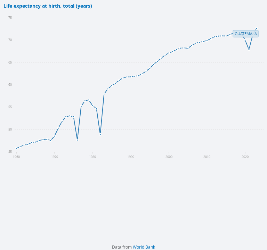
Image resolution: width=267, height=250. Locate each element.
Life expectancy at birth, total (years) (47, 6)
